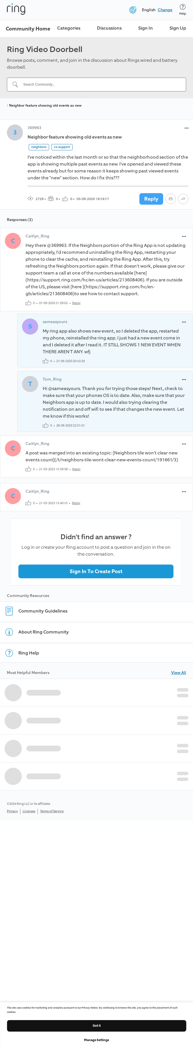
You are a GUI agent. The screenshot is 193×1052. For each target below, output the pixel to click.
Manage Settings (96, 1040)
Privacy (12, 811)
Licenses (29, 811)
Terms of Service (52, 811)
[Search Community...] (100, 84)
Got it (97, 1026)
